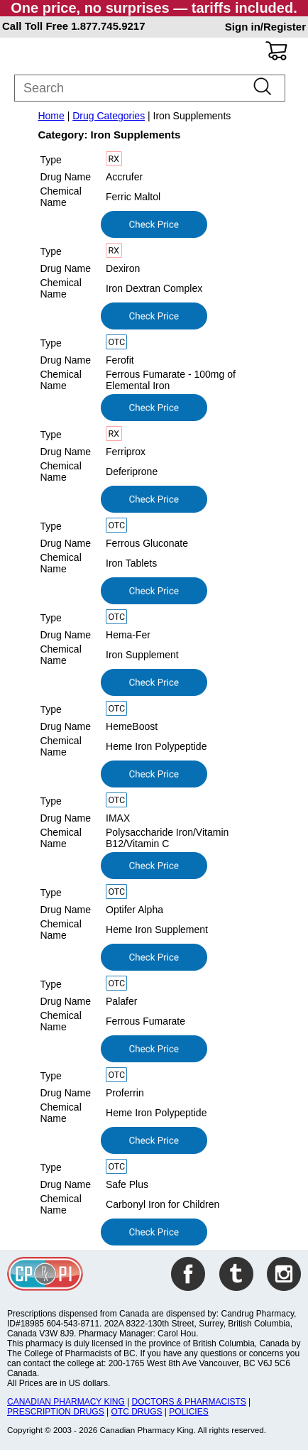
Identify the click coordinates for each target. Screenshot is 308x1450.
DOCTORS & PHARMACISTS (189, 1402)
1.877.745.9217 (108, 26)
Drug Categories (108, 115)
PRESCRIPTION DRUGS (55, 1412)
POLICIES (188, 1412)
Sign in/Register (265, 27)
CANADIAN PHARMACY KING (66, 1402)
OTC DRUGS (136, 1412)
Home (51, 115)
